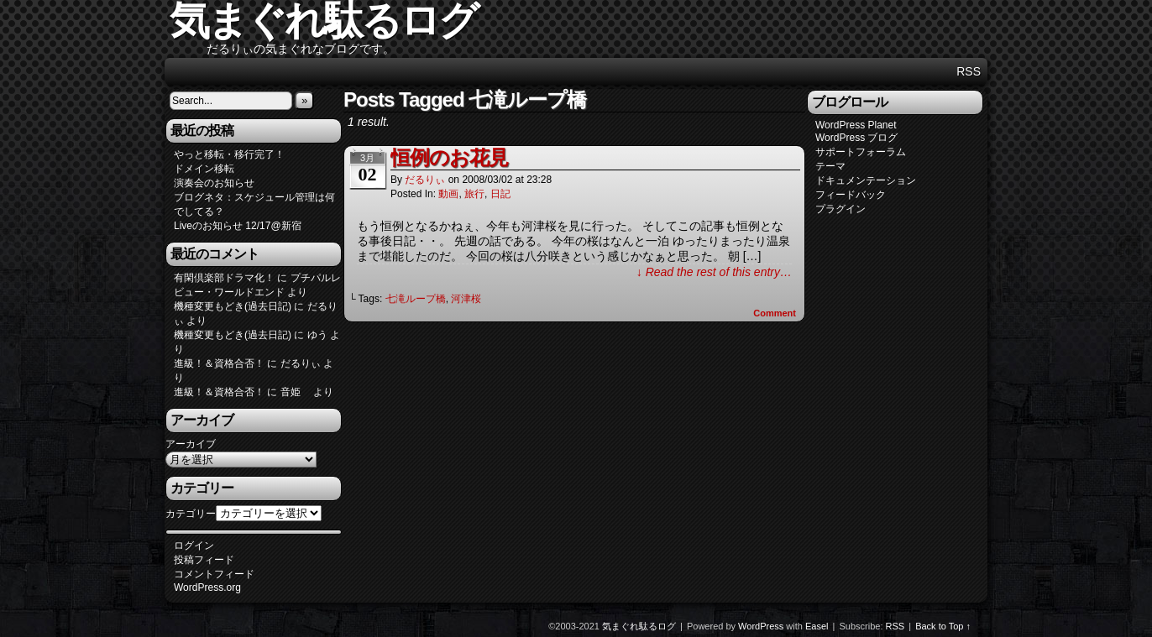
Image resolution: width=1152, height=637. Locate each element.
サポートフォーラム (860, 152)
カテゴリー (190, 514)
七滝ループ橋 (415, 299)
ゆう (317, 335)
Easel (817, 626)
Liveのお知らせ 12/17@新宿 (237, 226)
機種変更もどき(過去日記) (232, 306)
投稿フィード (204, 560)
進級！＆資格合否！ (219, 363)
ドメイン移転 (204, 169)
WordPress (760, 626)
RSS (968, 71)
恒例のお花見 (449, 157)
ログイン (194, 545)
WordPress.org (207, 587)
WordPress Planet (856, 125)
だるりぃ (425, 179)
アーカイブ (190, 444)
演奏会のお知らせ (214, 183)
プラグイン (840, 209)
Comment (775, 313)
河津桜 (466, 299)
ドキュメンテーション (865, 180)
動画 (448, 194)
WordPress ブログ (856, 138)
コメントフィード (214, 574)
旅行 (474, 194)
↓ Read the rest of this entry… (714, 272)
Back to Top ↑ (943, 626)
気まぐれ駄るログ (639, 626)
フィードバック (850, 195)
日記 (500, 194)
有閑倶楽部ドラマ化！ (224, 278)
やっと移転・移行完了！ (229, 154)
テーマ (830, 166)
